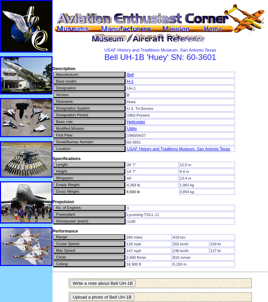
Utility (132, 128)
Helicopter (136, 122)
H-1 (130, 81)
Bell (130, 74)
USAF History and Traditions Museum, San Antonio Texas (178, 149)
